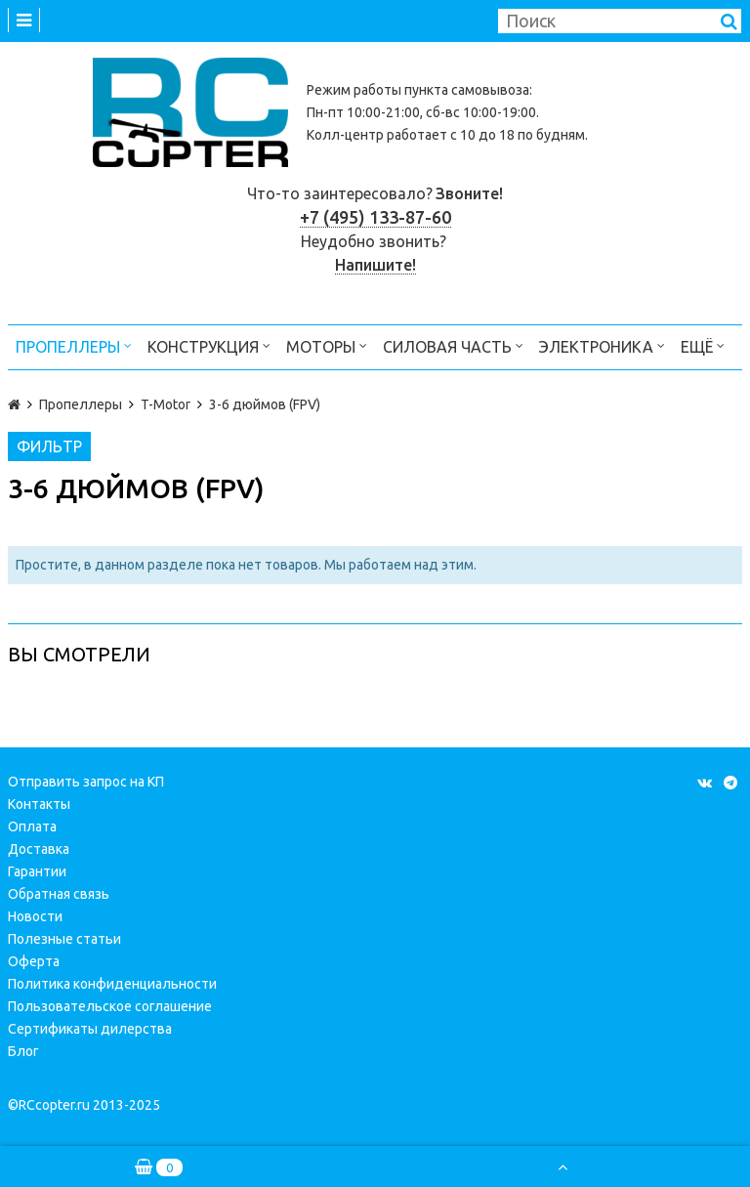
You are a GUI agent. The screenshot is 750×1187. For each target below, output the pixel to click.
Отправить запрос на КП (86, 781)
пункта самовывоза (466, 90)
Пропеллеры (74, 345)
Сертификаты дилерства (90, 1029)
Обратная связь (58, 894)
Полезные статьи (64, 939)
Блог (23, 1051)
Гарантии (37, 871)
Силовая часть (453, 345)
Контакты (39, 804)
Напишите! (375, 265)
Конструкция (209, 345)
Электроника (602, 345)
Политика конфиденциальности (112, 984)
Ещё (703, 345)
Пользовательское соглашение (110, 1006)
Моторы (326, 345)
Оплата (32, 826)
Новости (35, 916)
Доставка (38, 849)
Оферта (34, 961)
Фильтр (49, 446)
